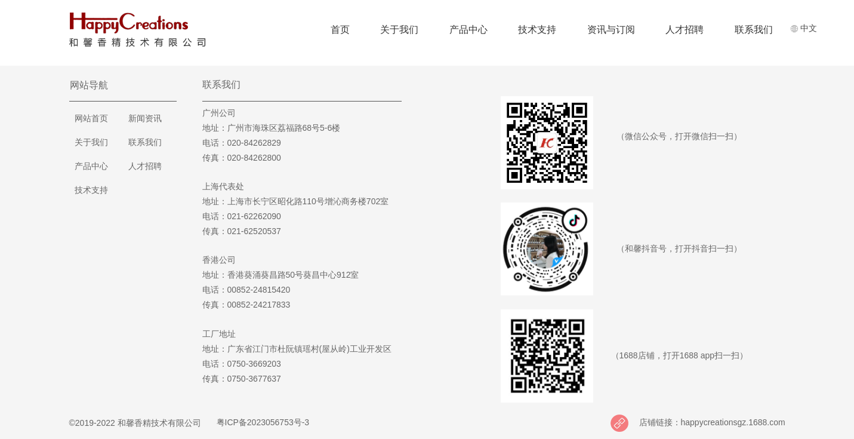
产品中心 (468, 29)
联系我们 (754, 29)
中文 (804, 28)
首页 (340, 29)
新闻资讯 (145, 118)
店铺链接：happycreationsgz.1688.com (712, 422)
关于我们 (399, 29)
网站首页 (91, 118)
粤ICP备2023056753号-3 (261, 422)
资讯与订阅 (611, 29)
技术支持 (537, 29)
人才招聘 (684, 29)
